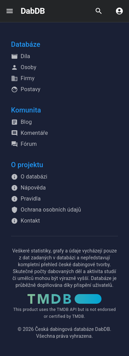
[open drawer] (9, 11)
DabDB (33, 11)
